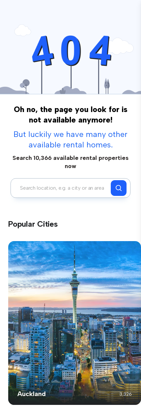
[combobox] (62, 188)
